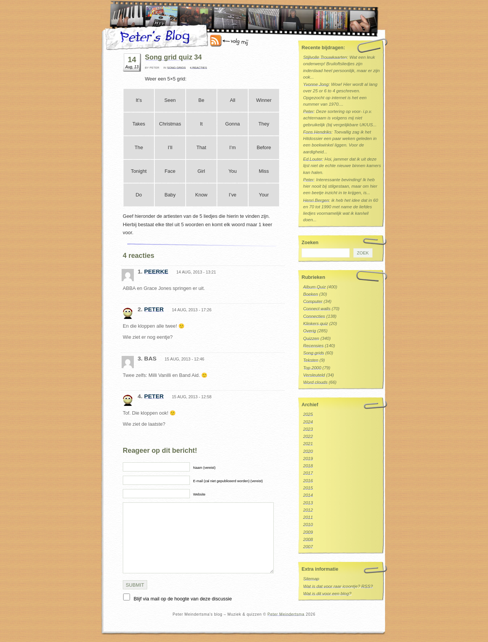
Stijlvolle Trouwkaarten (325, 57)
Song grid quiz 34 (173, 57)
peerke (156, 271)
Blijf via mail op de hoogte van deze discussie (183, 599)
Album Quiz (314, 287)
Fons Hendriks (317, 132)
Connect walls (317, 308)
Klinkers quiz (315, 323)
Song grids (176, 67)
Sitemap (311, 578)
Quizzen (311, 338)
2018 (308, 465)
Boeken (310, 294)
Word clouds (315, 382)
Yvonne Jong (316, 84)
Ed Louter (312, 159)
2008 (308, 539)
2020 (308, 451)
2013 (308, 502)
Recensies (313, 345)
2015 (308, 488)
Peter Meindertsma (286, 614)
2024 (308, 422)
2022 (308, 436)
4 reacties (198, 67)
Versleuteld (314, 375)
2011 (308, 517)
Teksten (310, 360)
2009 (308, 532)
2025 (308, 414)
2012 (308, 510)
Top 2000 (312, 367)
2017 (308, 473)
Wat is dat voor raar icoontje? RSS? (338, 586)
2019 (308, 458)
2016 (308, 480)
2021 (308, 443)
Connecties (314, 316)
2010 (308, 524)
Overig (309, 330)
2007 (308, 546)
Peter (154, 309)
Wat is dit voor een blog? (327, 593)
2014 (308, 495)
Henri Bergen (316, 200)
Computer (313, 301)
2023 (308, 429)
